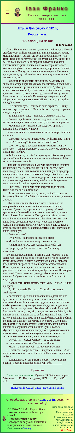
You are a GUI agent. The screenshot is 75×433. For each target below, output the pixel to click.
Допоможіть (48, 399)
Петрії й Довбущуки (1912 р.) (37, 28)
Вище (38, 387)
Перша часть (37, 34)
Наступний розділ (53, 387)
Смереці (26, 428)
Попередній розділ (22, 387)
